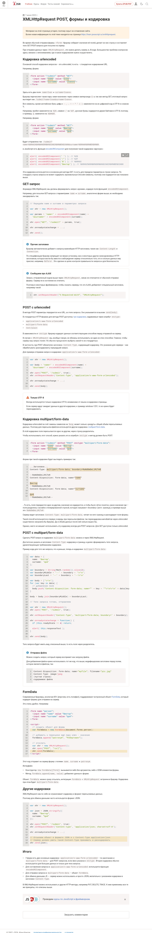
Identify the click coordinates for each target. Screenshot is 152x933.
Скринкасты (66, 4)
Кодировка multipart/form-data (46, 416)
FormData (30, 687)
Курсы (36, 4)
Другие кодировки (36, 784)
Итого (27, 847)
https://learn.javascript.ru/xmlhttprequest (98, 34)
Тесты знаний (54, 4)
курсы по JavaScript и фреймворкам (72, 893)
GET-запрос (31, 183)
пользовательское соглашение (47, 930)
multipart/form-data (96, 423)
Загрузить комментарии (76, 909)
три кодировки (79, 314)
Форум (43, 4)
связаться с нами (72, 930)
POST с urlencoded (36, 305)
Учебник (28, 4)
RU (4, 6)
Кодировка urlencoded (39, 59)
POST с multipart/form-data (43, 529)
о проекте (69, 927)
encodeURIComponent (55, 148)
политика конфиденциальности (47, 927)
